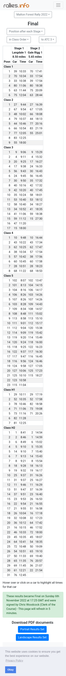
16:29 (38, 484)
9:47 (23, 356)
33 (31, 76)
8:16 (23, 290)
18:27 (38, 204)
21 (31, 503)
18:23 (38, 266)
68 (15, 271)
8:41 (23, 432)
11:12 (22, 218)
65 (31, 551)
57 (31, 252)
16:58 (38, 508)
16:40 (38, 494)
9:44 (23, 104)
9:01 (23, 323)
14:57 (38, 309)
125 (30, 370)
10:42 (22, 256)
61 (15, 570)
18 (15, 465)
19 (15, 470)
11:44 (22, 90)
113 (14, 318)
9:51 (23, 494)
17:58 (38, 261)
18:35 (38, 209)
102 (14, 280)
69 (31, 556)
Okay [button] (10, 669)
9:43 (23, 171)
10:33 (22, 71)
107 (14, 299)
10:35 (22, 399)
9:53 (23, 499)
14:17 (38, 290)
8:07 (23, 280)
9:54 (23, 109)
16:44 (38, 237)
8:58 (23, 318)
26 (31, 499)
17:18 (38, 513)
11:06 (22, 85)
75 (31, 90)
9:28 (23, 465)
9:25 (23, 161)
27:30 (38, 218)
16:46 (38, 361)
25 (15, 475)
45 (15, 537)
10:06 (22, 370)
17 (31, 161)
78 (15, 404)
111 (30, 313)
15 (31, 218)
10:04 (22, 513)
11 (15, 484)
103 (30, 294)
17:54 (38, 76)
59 (31, 214)
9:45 (23, 176)
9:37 (23, 351)
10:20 (22, 190)
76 (31, 560)
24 (31, 166)
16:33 (38, 166)
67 (15, 109)
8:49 (23, 442)
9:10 (23, 446)
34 (31, 204)
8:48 (23, 313)
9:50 (23, 180)
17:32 (38, 180)
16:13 (38, 465)
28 (15, 266)
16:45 (38, 176)
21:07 (38, 565)
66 (31, 114)
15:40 (38, 451)
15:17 (38, 323)
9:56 (23, 361)
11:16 (22, 413)
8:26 (23, 294)
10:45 (22, 261)
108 (30, 309)
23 (31, 494)
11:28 (22, 418)
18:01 (38, 195)
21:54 (38, 570)
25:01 (38, 133)
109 (30, 304)
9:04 (23, 328)
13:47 (38, 280)
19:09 (38, 546)
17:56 (38, 256)
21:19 (38, 128)
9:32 (23, 470)
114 (14, 332)
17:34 (38, 242)
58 (31, 195)
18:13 (38, 119)
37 (31, 489)
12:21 (22, 570)
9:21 (23, 461)
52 (15, 399)
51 (15, 489)
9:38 (23, 166)
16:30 (38, 351)
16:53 (38, 499)
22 (15, 503)
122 (30, 347)
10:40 (22, 199)
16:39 (38, 104)
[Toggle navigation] (58, 5)
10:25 (22, 247)
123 (14, 380)
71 (15, 408)
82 (31, 404)
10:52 (22, 209)
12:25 (22, 138)
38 (15, 252)
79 (15, 119)
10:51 (22, 266)
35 (31, 180)
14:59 (38, 437)
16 (31, 513)
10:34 (22, 76)
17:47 (38, 247)
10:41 (22, 541)
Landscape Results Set (32, 637)
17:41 (38, 71)
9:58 (23, 366)
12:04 (22, 95)
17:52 (38, 527)
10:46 (22, 123)
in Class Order (17, 39)
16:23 (38, 347)
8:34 (23, 309)
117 (30, 351)
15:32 (38, 157)
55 (31, 133)
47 (15, 223)
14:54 (38, 432)
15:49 (38, 337)
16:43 (38, 171)
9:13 (23, 456)
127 (30, 366)
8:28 (23, 304)
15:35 (38, 446)
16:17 (38, 470)
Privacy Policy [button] (14, 660)
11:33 (22, 556)
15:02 (38, 313)
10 (15, 237)
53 (15, 199)
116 (30, 356)
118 (30, 342)
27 (15, 104)
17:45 (38, 190)
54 (31, 541)
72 (31, 532)
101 (14, 285)
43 (15, 242)
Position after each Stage (24, 31)
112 (30, 323)
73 (31, 408)
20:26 (38, 413)
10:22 (22, 242)
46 (31, 527)
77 (31, 123)
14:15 (38, 285)
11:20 (22, 223)
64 (31, 522)
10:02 (22, 114)
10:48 (22, 546)
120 (30, 328)
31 (31, 475)
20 (15, 161)
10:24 (22, 195)
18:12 (38, 199)
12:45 (22, 575)
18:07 (38, 537)
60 (15, 261)
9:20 (23, 337)
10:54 (22, 128)
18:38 (38, 85)
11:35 (22, 560)
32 (15, 518)
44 (31, 119)
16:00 (38, 342)
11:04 (22, 385)
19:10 (38, 551)
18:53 (38, 271)
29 (15, 394)
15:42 (38, 332)
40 (15, 185)
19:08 (38, 408)
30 (31, 171)
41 (31, 209)
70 (31, 71)
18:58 (38, 404)
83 (31, 128)
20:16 (38, 123)
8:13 (23, 285)
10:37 (22, 119)
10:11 (22, 394)
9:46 (23, 484)
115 (30, 375)
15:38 (38, 328)
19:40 (38, 556)
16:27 (38, 161)
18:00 (22, 142)
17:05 (38, 109)
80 (15, 85)
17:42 (38, 522)
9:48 (23, 237)
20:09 (38, 90)
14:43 (38, 304)
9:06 (23, 152)
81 (15, 423)
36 (15, 522)
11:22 (22, 271)
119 (30, 332)
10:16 (22, 185)
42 (31, 185)
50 (31, 546)
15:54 (38, 461)
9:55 (23, 508)
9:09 (23, 332)
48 (15, 114)
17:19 (38, 394)
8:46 (23, 437)
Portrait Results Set (32, 629)
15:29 (38, 152)
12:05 (22, 133)
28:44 (38, 95)
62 (15, 247)
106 (30, 290)
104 (30, 285)
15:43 (38, 456)
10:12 (22, 522)
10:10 (22, 375)
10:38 (22, 81)
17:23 (38, 370)
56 (15, 171)
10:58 (22, 380)
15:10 (38, 318)
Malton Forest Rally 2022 (31, 14)
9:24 (23, 342)
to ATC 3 (46, 39)
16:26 (38, 475)
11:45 (22, 565)
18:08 (38, 114)
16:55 (38, 503)
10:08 (22, 518)
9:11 (23, 157)
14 (15, 451)
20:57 (38, 560)
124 (30, 361)
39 (15, 71)
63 (15, 90)
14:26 (38, 294)
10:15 (22, 527)
